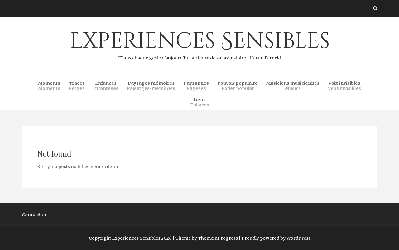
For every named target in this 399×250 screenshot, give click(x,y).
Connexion (34, 215)
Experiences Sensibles (199, 43)
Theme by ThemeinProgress (206, 238)
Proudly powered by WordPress (276, 238)
